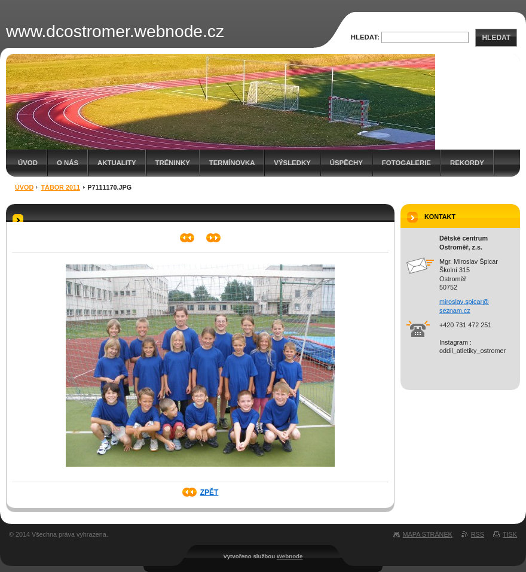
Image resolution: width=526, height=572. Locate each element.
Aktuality (116, 162)
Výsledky (292, 162)
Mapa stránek (427, 534)
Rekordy (467, 162)
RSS (477, 534)
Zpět (209, 492)
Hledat (496, 38)
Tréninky (172, 162)
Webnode (290, 556)
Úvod (28, 162)
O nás (67, 162)
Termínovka (232, 162)
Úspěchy (346, 162)
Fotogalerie (406, 162)
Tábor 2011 (60, 187)
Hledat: (365, 37)
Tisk (510, 534)
